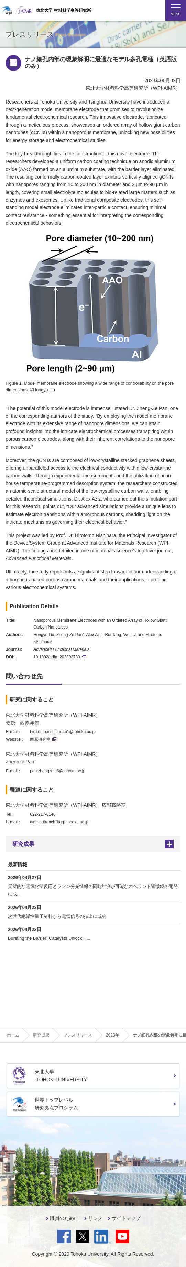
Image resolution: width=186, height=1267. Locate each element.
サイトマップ (126, 1218)
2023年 (112, 1035)
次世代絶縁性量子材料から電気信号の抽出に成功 (57, 916)
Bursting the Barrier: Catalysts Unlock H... (49, 938)
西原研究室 (43, 739)
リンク (95, 1218)
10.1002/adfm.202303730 (59, 657)
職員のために (64, 1218)
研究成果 (23, 844)
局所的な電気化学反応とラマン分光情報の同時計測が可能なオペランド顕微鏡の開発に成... (93, 890)
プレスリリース (77, 1035)
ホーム (13, 1035)
